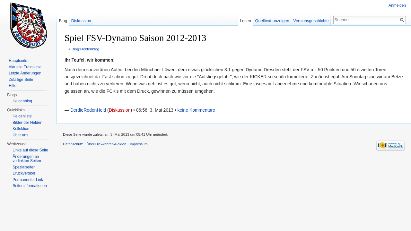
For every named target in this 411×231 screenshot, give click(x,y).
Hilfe (12, 85)
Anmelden (397, 5)
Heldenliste (22, 116)
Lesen (245, 20)
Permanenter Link (28, 179)
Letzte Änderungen (25, 73)
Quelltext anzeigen (272, 20)
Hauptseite (18, 60)
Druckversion (24, 173)
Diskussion (120, 110)
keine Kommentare (196, 110)
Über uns (20, 135)
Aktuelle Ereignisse (25, 67)
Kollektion (21, 128)
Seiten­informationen (30, 186)
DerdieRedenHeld (88, 110)
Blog (63, 20)
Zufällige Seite (21, 79)
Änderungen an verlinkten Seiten (27, 158)
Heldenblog (22, 101)
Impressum (138, 144)
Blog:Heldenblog (85, 49)
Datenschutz (73, 144)
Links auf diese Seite (30, 150)
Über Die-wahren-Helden (106, 144)
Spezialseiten (24, 167)
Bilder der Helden (27, 122)
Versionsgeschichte (310, 20)
